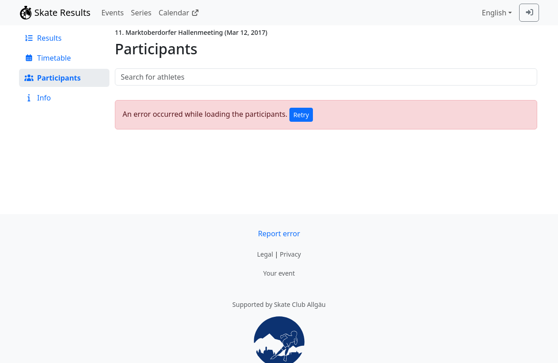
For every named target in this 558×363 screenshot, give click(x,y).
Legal (265, 254)
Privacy (290, 254)
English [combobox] (494, 13)
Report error (279, 234)
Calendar (179, 13)
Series (141, 13)
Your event (279, 273)
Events (112, 13)
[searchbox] (326, 77)
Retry (301, 114)
